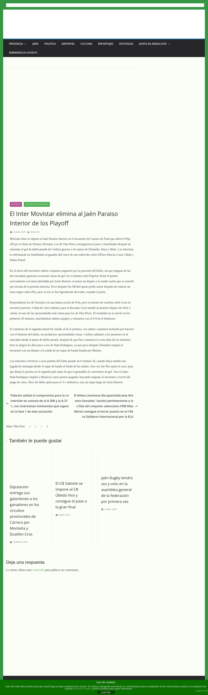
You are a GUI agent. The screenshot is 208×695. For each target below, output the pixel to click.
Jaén (35, 43)
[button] (25, 43)
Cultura (86, 43)
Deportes (68, 43)
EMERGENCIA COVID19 (23, 52)
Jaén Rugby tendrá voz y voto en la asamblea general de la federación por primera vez (122, 436)
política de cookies (82, 688)
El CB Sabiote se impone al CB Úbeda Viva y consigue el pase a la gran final (73, 442)
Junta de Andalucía (152, 43)
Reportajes (105, 43)
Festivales (126, 43)
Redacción (34, 177)
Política (50, 43)
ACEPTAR (106, 692)
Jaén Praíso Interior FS (36, 150)
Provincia (16, 43)
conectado (38, 510)
